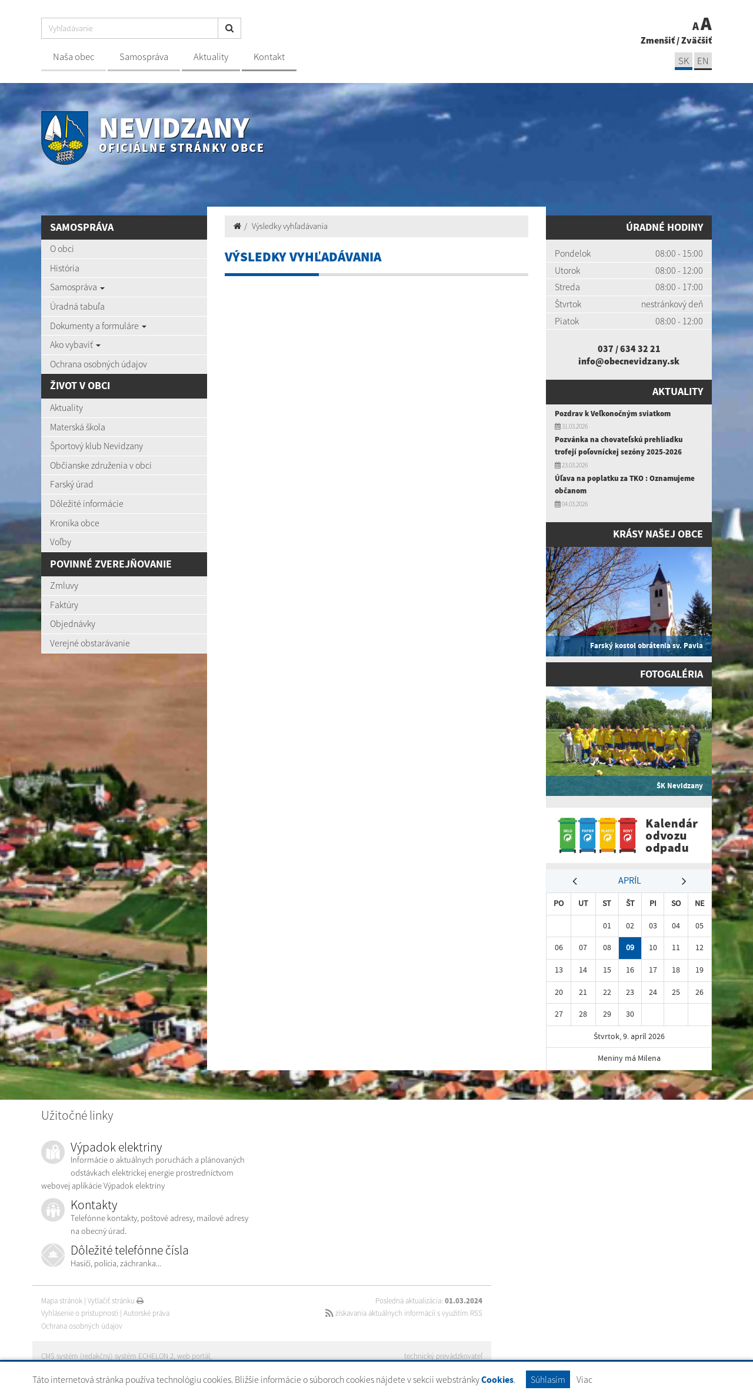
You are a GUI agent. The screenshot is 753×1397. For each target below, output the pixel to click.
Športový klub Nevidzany (96, 446)
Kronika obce (74, 523)
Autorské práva (146, 1313)
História (64, 268)
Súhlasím (548, 1379)
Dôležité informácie (87, 503)
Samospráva (143, 57)
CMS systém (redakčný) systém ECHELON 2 (107, 1356)
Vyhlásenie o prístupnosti (79, 1313)
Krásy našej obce (658, 534)
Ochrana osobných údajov (98, 364)
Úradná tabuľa (77, 306)
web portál (193, 1356)
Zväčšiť (696, 40)
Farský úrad (72, 484)
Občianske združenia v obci (101, 465)
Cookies (497, 1379)
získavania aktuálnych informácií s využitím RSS (403, 1313)
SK (683, 61)
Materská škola (77, 427)
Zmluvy (64, 585)
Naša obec (73, 57)
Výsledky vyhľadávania (290, 226)
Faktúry (64, 604)
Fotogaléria (671, 674)
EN (703, 61)
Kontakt (269, 57)
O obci (62, 248)
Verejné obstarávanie (90, 643)
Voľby (60, 541)
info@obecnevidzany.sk (628, 361)
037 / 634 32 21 (629, 348)
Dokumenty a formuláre (98, 325)
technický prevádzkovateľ (443, 1356)
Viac (584, 1379)
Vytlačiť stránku (116, 1301)
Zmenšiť (658, 40)
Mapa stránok (61, 1301)
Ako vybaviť (75, 344)
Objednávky (72, 623)
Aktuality (211, 57)
